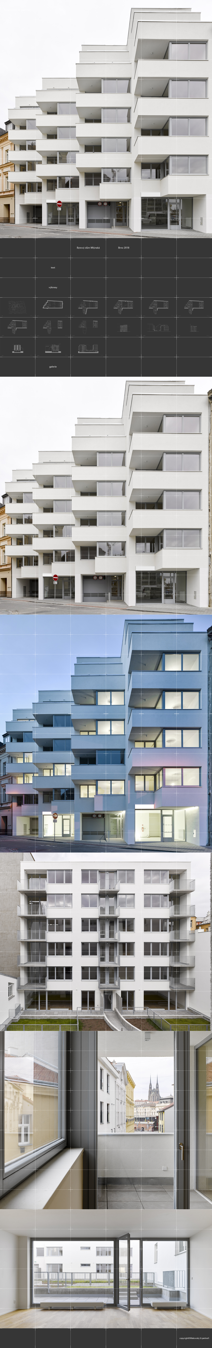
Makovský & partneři (17, 10)
